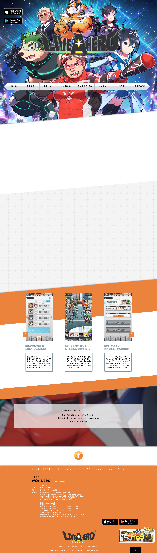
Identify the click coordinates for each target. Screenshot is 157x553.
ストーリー (48, 86)
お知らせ (30, 86)
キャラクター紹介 (85, 86)
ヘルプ (122, 86)
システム (67, 86)
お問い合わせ (140, 86)
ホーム (14, 86)
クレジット (103, 86)
